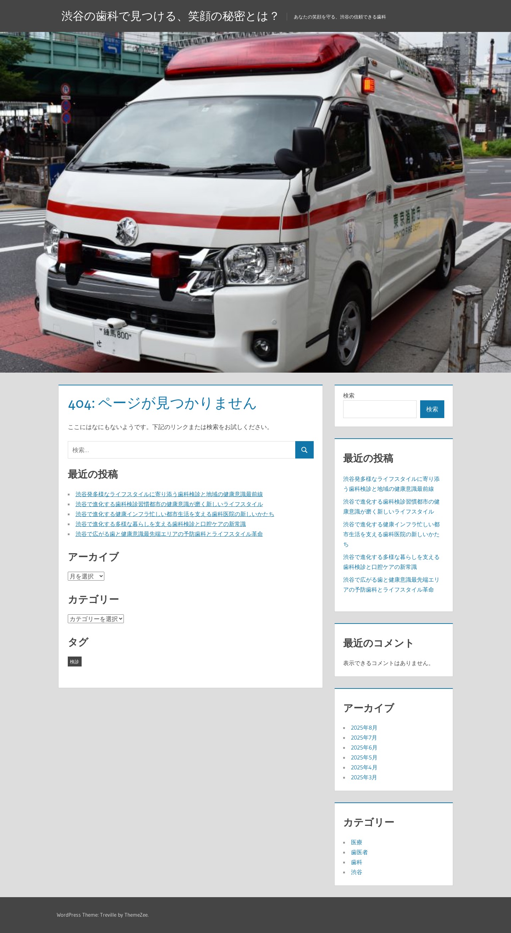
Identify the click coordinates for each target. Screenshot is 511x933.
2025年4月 (364, 767)
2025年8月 (364, 727)
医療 (356, 842)
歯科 (356, 862)
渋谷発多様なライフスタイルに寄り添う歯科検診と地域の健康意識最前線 (169, 494)
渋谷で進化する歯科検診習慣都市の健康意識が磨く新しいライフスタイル (169, 503)
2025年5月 (364, 757)
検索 (349, 395)
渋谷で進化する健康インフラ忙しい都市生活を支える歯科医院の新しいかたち (175, 513)
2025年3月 (364, 777)
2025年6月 (364, 747)
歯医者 (359, 852)
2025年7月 (364, 737)
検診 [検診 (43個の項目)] (74, 661)
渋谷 (356, 872)
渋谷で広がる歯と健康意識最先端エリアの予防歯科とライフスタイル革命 (169, 533)
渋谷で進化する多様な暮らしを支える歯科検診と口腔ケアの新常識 (161, 523)
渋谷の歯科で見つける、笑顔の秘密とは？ (170, 16)
